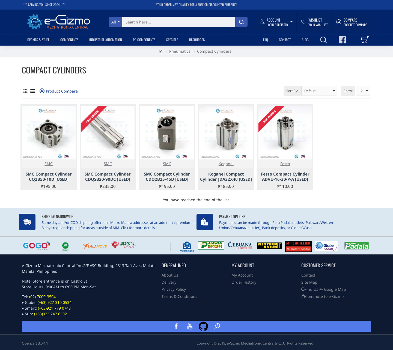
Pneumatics (179, 51)
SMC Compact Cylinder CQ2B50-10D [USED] (49, 176)
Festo (285, 163)
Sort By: (292, 90)
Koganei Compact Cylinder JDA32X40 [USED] (226, 176)
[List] (32, 91)
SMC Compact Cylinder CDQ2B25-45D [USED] (167, 176)
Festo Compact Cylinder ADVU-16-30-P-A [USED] (285, 176)
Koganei (226, 163)
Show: (348, 90)
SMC (48, 163)
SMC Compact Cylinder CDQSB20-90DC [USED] (108, 176)
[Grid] (25, 91)
